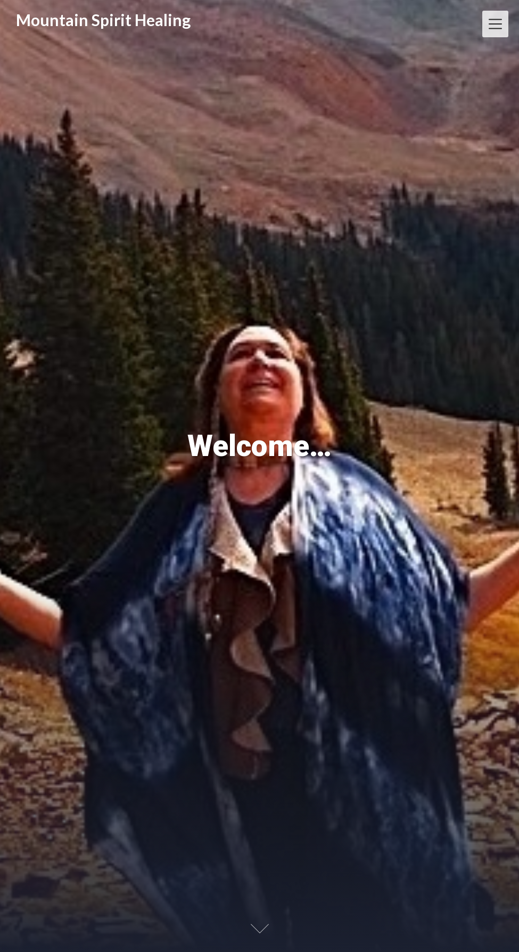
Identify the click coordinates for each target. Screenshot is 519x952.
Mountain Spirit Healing (103, 20)
